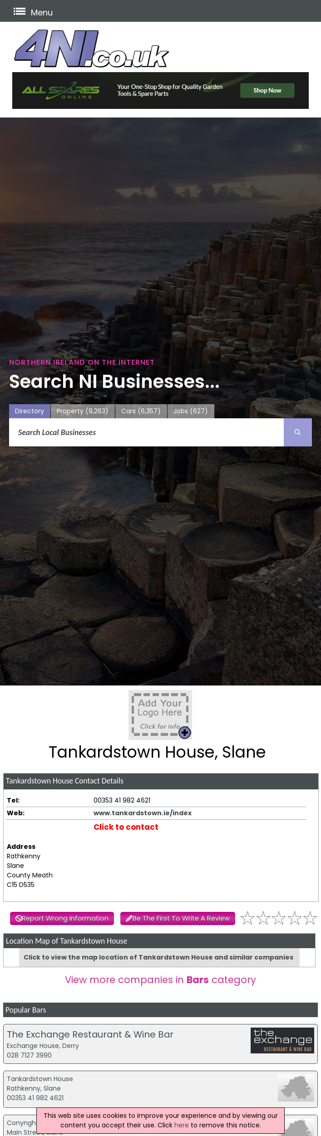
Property (83, 411)
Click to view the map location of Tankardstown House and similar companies (158, 957)
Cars (141, 411)
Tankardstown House (40, 1078)
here (181, 1125)
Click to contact (126, 827)
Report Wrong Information (65, 918)
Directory (29, 411)
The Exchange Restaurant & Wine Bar (90, 1034)
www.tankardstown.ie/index (143, 813)
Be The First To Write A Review (181, 918)
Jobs (190, 411)
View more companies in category (160, 979)
